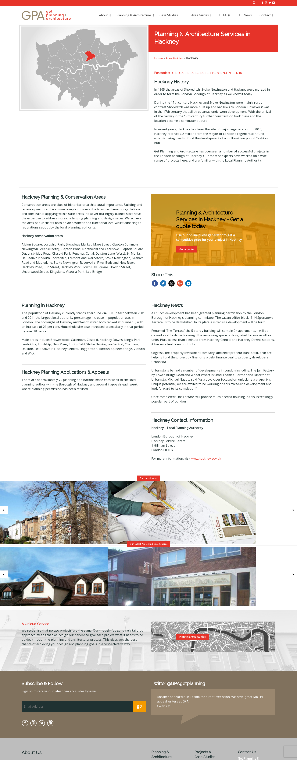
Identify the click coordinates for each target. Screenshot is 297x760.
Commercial (203, 738)
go (139, 675)
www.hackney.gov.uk (206, 458)
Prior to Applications (166, 733)
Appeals (157, 747)
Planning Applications (167, 738)
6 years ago (163, 675)
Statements (159, 757)
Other (199, 743)
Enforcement (160, 752)
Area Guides (174, 58)
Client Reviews (205, 747)
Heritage (157, 743)
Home (158, 58)
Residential (202, 733)
